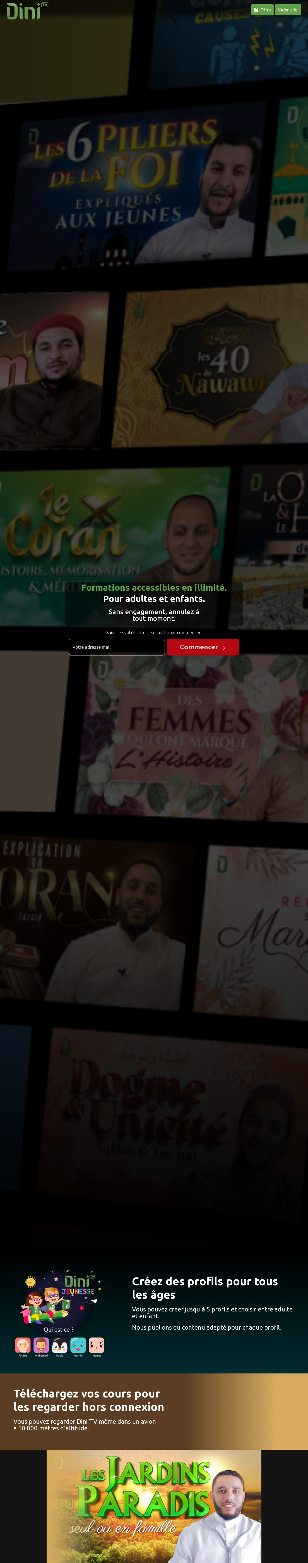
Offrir (262, 9)
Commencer (199, 647)
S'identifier (288, 9)
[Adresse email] (117, 647)
